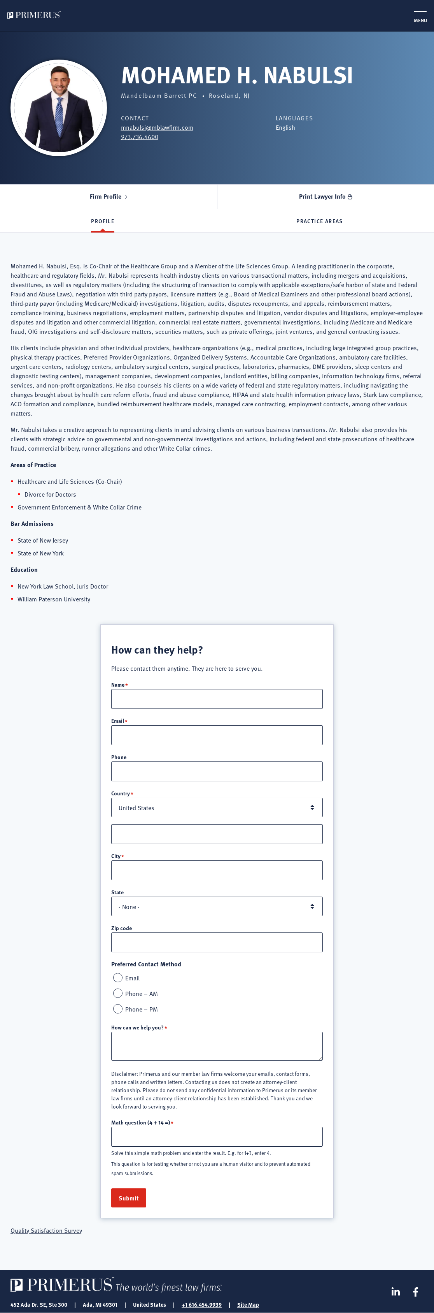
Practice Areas (319, 221)
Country (120, 793)
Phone (118, 757)
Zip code (121, 928)
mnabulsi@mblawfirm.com (157, 127)
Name (117, 684)
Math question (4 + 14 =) (140, 1122)
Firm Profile (105, 196)
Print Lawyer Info (322, 196)
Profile (102, 221)
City (116, 856)
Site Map (248, 1304)
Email (117, 720)
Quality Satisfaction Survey (46, 1230)
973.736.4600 (139, 136)
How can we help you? (137, 1027)
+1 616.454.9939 (202, 1304)
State (117, 892)
